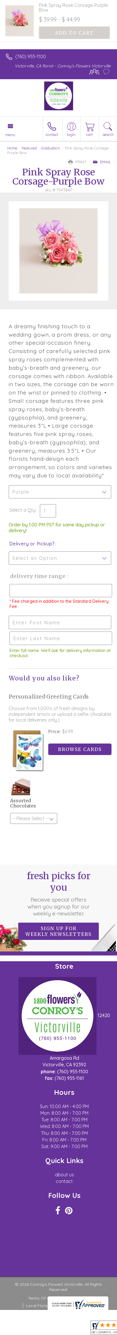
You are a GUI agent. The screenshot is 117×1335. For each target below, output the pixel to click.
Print (77, 161)
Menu (10, 134)
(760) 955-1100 (30, 56)
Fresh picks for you (58, 893)
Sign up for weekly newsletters (58, 931)
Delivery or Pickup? (32, 544)
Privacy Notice (75, 1298)
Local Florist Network (46, 1305)
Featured (29, 148)
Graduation (50, 148)
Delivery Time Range (37, 576)
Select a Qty (22, 510)
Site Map (82, 1305)
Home (12, 148)
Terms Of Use (41, 1298)
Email (102, 161)
